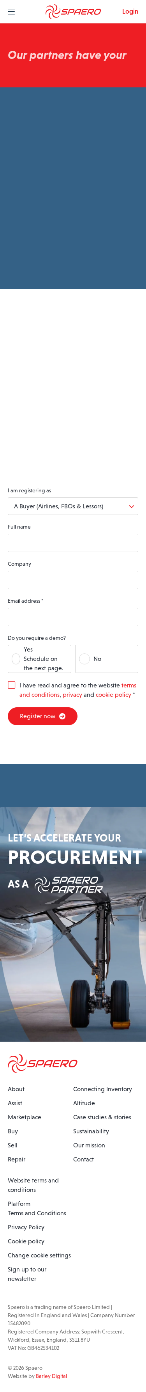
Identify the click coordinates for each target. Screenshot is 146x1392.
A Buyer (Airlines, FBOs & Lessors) (58, 506)
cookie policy (113, 694)
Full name (19, 527)
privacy (72, 694)
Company (19, 564)
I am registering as (29, 490)
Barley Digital (51, 1376)
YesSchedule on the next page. (43, 658)
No (97, 658)
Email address (25, 601)
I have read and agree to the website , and (77, 690)
